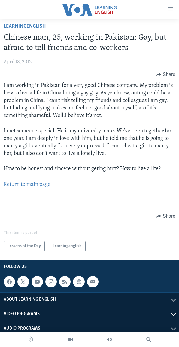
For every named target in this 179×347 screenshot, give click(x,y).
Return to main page (27, 184)
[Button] (165, 74)
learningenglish (25, 26)
